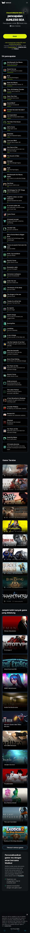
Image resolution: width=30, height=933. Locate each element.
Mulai (15, 36)
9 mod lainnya (12, 47)
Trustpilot (21, 876)
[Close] (27, 914)
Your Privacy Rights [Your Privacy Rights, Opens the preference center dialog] (14, 928)
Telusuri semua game (15, 847)
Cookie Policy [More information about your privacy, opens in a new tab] (7, 925)
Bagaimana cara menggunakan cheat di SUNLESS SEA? (13, 881)
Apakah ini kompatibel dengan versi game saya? (14, 887)
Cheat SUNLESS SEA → (15, 13)
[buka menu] (27, 2)
